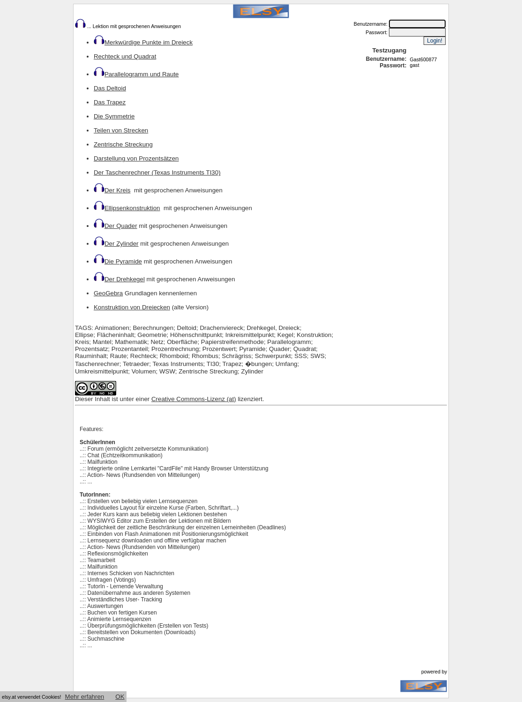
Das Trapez (110, 102)
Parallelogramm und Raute (136, 74)
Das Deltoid (110, 88)
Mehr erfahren (84, 696)
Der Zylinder (121, 243)
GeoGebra (108, 293)
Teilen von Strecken (121, 130)
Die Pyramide (118, 261)
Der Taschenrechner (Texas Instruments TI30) (157, 172)
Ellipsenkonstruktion (127, 208)
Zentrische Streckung (123, 144)
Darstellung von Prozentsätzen (136, 158)
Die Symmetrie (114, 116)
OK (119, 696)
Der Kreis (112, 190)
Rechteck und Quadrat (125, 56)
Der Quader (115, 225)
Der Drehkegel (124, 279)
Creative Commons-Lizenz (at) (193, 398)
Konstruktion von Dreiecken (132, 307)
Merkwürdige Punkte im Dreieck (143, 42)
